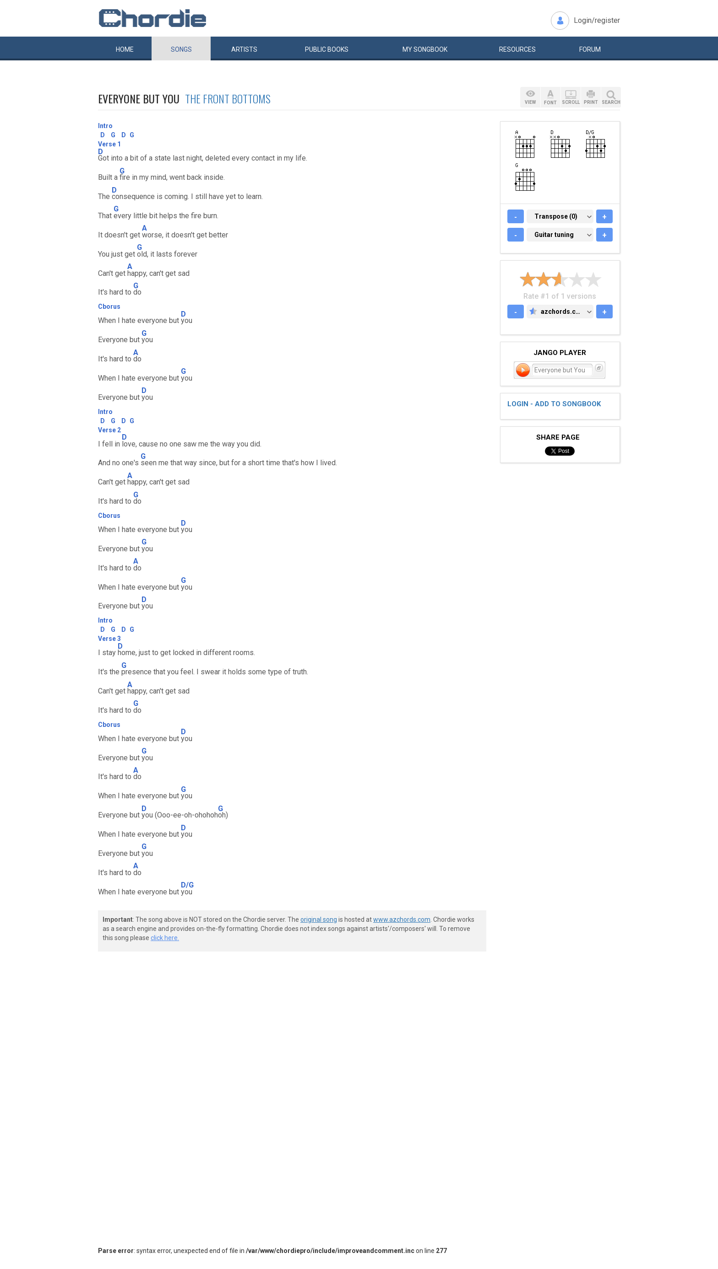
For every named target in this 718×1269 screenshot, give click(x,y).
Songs (181, 49)
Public (326, 49)
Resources (517, 49)
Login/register (597, 20)
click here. (165, 937)
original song (318, 919)
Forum (590, 49)
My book (425, 49)
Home (125, 49)
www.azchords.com (401, 919)
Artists (244, 49)
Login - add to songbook (554, 404)
